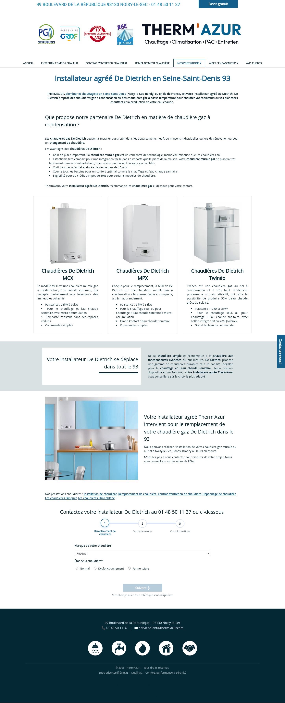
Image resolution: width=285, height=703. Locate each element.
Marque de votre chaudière (93, 546)
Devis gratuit (218, 4)
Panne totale (138, 569)
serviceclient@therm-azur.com (151, 685)
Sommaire (172, 696)
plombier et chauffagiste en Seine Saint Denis (96, 94)
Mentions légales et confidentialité (129, 696)
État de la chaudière (89, 561)
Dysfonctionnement (109, 569)
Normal (83, 569)
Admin (158, 696)
